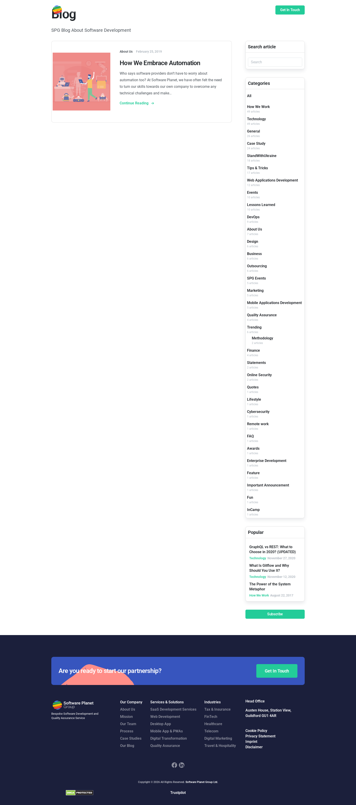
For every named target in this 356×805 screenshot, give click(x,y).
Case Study (256, 143)
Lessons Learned (261, 205)
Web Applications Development (272, 180)
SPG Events (256, 278)
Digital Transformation (168, 738)
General (253, 131)
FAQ (250, 436)
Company (228, 10)
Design (252, 241)
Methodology (262, 338)
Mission (126, 716)
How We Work (258, 107)
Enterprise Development (266, 461)
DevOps (253, 217)
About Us (254, 229)
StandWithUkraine (262, 156)
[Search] (275, 62)
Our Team (128, 724)
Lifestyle (254, 399)
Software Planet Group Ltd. (201, 782)
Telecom (211, 731)
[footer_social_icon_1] (174, 765)
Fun (250, 497)
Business (254, 254)
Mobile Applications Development (274, 303)
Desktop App (160, 724)
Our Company (131, 702)
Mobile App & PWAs (166, 731)
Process (126, 731)
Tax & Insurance (217, 709)
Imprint (251, 741)
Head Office (255, 701)
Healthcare (213, 724)
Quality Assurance (262, 315)
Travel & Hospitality (220, 746)
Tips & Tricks (257, 168)
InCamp (253, 510)
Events (252, 192)
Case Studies (204, 10)
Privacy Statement (260, 736)
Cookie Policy (256, 731)
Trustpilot (178, 792)
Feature (253, 473)
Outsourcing (257, 266)
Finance (253, 350)
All (249, 96)
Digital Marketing (218, 738)
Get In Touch (290, 10)
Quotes (253, 387)
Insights (248, 10)
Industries (212, 702)
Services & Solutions (167, 702)
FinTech (210, 716)
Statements (256, 363)
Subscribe (275, 614)
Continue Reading (134, 103)
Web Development (165, 716)
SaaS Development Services (173, 709)
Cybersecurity (258, 412)
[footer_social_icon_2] (181, 765)
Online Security (259, 375)
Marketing (255, 290)
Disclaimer (254, 747)
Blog (263, 10)
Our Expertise (177, 10)
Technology (256, 119)
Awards (253, 448)
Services (154, 10)
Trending (254, 327)
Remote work (258, 424)
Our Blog (127, 746)
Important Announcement (268, 485)
